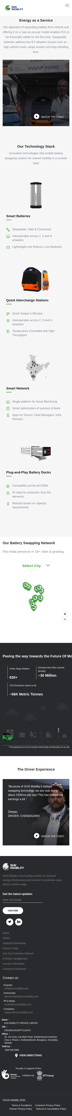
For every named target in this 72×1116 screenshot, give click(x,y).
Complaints (9, 1009)
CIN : (4, 1027)
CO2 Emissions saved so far (22, 685)
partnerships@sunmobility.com (21, 996)
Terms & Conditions (22, 1105)
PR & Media (9, 1001)
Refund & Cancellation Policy (51, 1109)
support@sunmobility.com (18, 1012)
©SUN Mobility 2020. (14, 1100)
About (6, 933)
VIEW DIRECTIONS (28, 1055)
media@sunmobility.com (17, 1004)
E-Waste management (15, 958)
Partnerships (9, 993)
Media (6, 938)
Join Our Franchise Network (18, 953)
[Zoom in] (65, 614)
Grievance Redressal (14, 968)
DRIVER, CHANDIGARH (23, 815)
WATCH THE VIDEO (52, 116)
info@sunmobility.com (16, 988)
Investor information (14, 963)
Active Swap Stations (19, 668)
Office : (6, 1034)
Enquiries (8, 985)
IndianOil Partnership (14, 943)
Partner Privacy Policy (20, 1109)
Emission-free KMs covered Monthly (51, 669)
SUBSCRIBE (13, 910)
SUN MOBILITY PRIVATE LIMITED (21, 1023)
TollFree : (6, 1046)
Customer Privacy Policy (47, 1105)
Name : (5, 1020)
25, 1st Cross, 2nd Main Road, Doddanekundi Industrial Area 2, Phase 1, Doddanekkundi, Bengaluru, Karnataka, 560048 (31, 1040)
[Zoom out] (65, 619)
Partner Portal (10, 948)
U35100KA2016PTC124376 (17, 1030)
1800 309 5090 (11, 1050)
